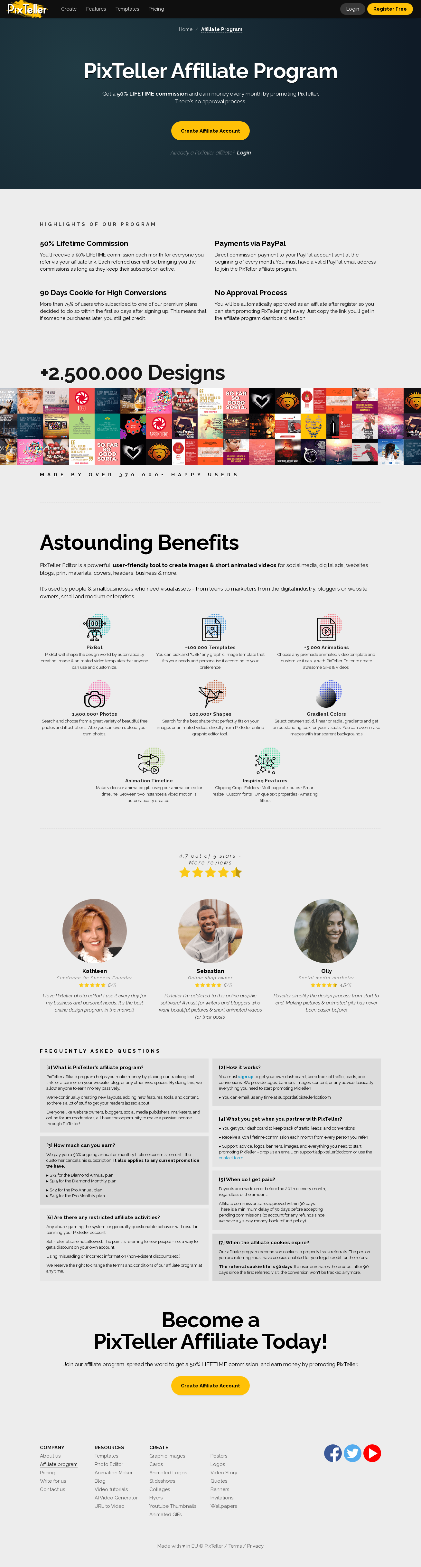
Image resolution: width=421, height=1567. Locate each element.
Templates (106, 1456)
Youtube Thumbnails (172, 1506)
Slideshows (162, 1481)
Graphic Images (167, 1456)
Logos (217, 1464)
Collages (159, 1489)
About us (50, 1456)
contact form (231, 1157)
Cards (156, 1464)
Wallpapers (223, 1506)
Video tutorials (111, 1489)
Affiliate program (59, 1464)
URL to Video (110, 1506)
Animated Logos (168, 1473)
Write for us (53, 1481)
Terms (235, 1546)
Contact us (52, 1489)
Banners (219, 1489)
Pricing (47, 1473)
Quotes (218, 1481)
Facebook (333, 1453)
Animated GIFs (165, 1514)
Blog (100, 1481)
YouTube (372, 1453)
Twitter (352, 1453)
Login (352, 9)
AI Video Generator (116, 1498)
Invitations (221, 1498)
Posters (218, 1456)
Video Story (223, 1473)
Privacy (255, 1546)
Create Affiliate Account (210, 131)
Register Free (390, 9)
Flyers (156, 1498)
